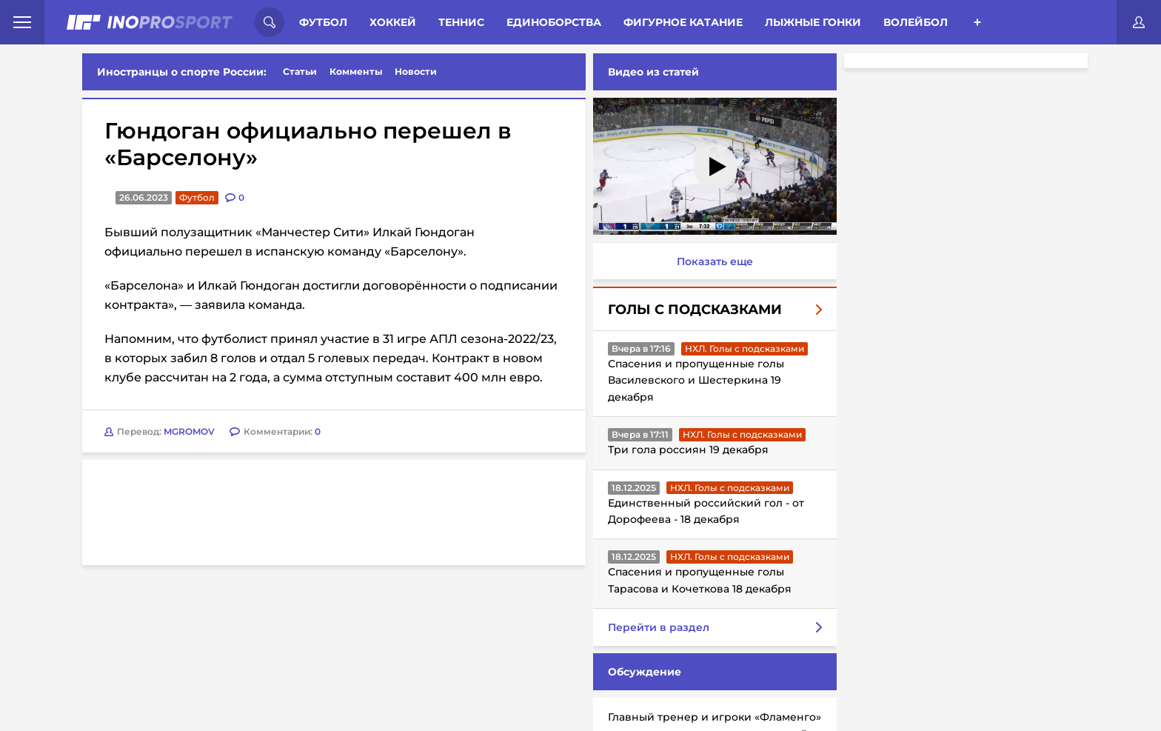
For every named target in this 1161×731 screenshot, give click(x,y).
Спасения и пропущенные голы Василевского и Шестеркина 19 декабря (693, 380)
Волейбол (915, 22)
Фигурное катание (683, 22)
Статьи (300, 71)
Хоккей (392, 22)
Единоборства (553, 22)
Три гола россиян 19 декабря (685, 449)
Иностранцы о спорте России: (182, 72)
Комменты (356, 71)
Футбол (323, 22)
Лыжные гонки (813, 22)
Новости (416, 71)
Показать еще (712, 261)
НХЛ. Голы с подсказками (741, 348)
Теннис (461, 22)
